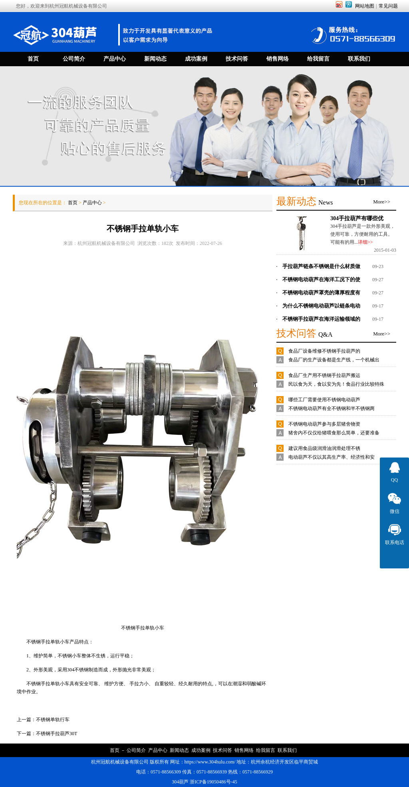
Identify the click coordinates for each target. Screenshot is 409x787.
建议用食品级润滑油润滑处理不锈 (324, 448)
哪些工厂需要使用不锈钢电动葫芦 (324, 399)
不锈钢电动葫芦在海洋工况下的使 (321, 279)
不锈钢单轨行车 (52, 719)
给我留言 (265, 750)
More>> (381, 202)
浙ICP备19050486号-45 (213, 782)
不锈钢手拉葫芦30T (56, 733)
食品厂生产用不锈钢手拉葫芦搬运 (324, 375)
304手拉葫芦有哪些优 (356, 218)
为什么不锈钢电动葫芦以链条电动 (321, 306)
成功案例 (200, 750)
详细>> (365, 242)
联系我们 (287, 750)
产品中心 (92, 202)
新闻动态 (179, 750)
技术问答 (222, 750)
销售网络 (244, 750)
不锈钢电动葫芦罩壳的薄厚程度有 (321, 293)
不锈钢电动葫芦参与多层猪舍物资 (324, 424)
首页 (72, 202)
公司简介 (136, 750)
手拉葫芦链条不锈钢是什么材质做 (321, 266)
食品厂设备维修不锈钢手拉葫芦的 (324, 351)
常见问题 (388, 6)
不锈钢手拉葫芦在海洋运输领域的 (321, 319)
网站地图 (364, 6)
